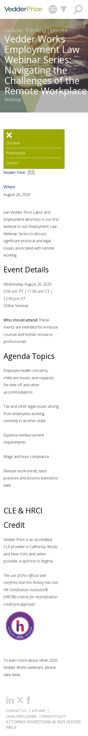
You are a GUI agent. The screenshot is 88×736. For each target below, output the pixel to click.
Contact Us (16, 710)
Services (12, 162)
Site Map (38, 710)
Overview (12, 143)
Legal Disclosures (21, 716)
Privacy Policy (54, 716)
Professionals (16, 152)
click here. (12, 674)
